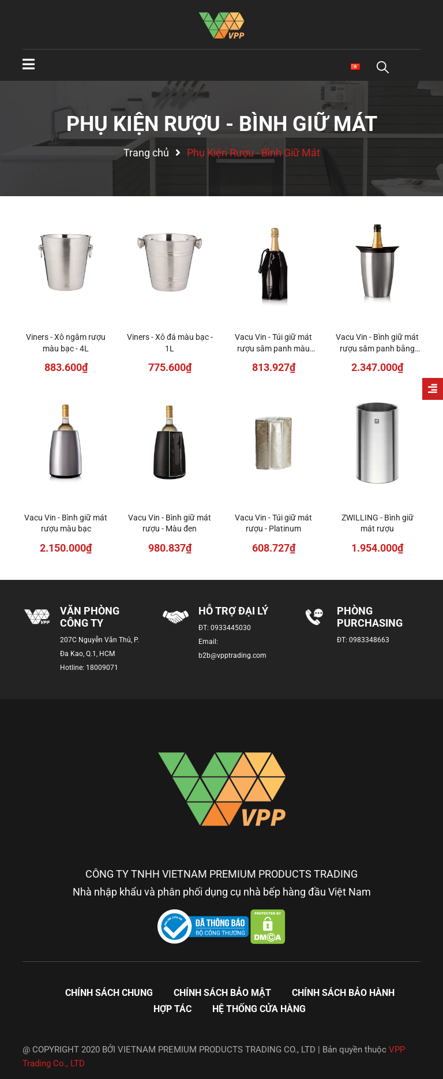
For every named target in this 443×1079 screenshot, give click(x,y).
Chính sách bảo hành (343, 992)
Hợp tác (172, 1008)
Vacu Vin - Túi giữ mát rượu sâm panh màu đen (273, 348)
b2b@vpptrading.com (232, 655)
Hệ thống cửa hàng (259, 1008)
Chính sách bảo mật (222, 992)
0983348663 (369, 640)
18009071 (102, 668)
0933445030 (231, 628)
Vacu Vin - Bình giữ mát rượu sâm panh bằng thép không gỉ (377, 348)
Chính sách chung (109, 992)
